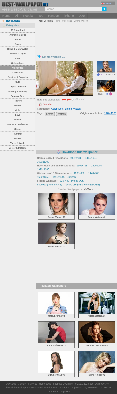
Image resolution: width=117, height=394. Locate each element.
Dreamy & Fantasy (17, 91)
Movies (17, 119)
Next (106, 87)
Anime (17, 39)
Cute (17, 82)
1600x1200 (43, 162)
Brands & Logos (17, 53)
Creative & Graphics (17, 77)
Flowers (18, 101)
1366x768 (82, 165)
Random (54, 15)
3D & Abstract (18, 30)
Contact (22, 383)
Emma (49, 114)
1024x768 (75, 158)
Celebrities (17, 68)
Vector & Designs (18, 148)
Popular (28, 15)
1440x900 (93, 173)
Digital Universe (18, 86)
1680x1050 (43, 177)
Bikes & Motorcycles (17, 49)
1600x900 (96, 165)
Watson (62, 114)
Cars (17, 58)
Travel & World (17, 143)
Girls (17, 110)
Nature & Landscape (17, 124)
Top (41, 15)
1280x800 (79, 173)
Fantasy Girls (18, 96)
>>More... (89, 189)
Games (17, 105)
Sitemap (57, 383)
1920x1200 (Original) (64, 177)
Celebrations (17, 63)
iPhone (69, 15)
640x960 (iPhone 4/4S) (49, 184)
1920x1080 (43, 169)
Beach (17, 44)
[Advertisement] (76, 46)
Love (17, 115)
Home (6, 15)
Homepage (45, 383)
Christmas (17, 72)
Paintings (18, 134)
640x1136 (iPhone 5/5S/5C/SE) (83, 184)
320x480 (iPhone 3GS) (72, 181)
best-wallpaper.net (99, 383)
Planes (17, 138)
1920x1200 (110, 113)
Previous (105, 68)
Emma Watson (81, 21)
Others (17, 129)
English (106, 3)
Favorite (47, 104)
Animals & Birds (17, 35)
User (82, 15)
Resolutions (11, 20)
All (16, 15)
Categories (10, 25)
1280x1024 (91, 158)
